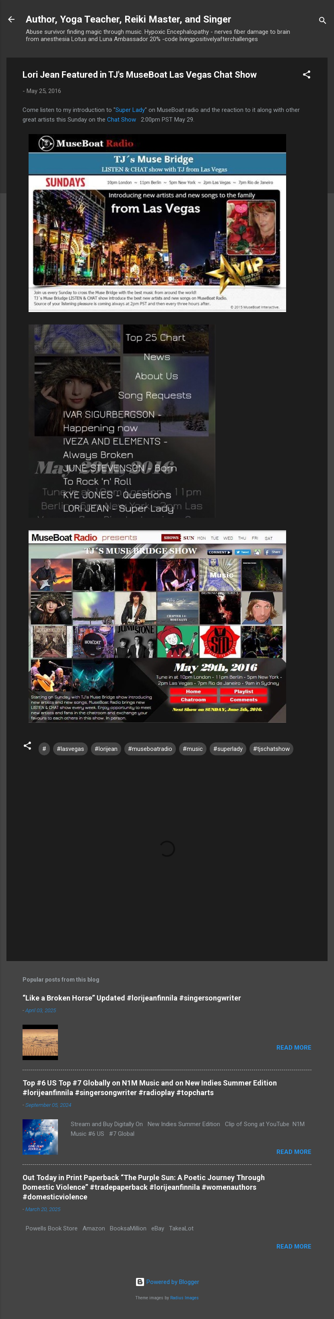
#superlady (228, 749)
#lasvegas (70, 749)
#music (193, 749)
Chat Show (121, 119)
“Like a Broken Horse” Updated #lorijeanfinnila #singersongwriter (132, 998)
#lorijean (106, 749)
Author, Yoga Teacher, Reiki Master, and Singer (128, 19)
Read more (293, 1047)
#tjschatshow (271, 749)
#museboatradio (150, 749)
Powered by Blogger (167, 1282)
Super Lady (130, 110)
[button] (306, 76)
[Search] (323, 22)
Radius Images (184, 1297)
